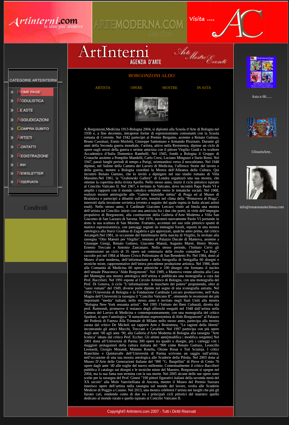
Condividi (35, 208)
